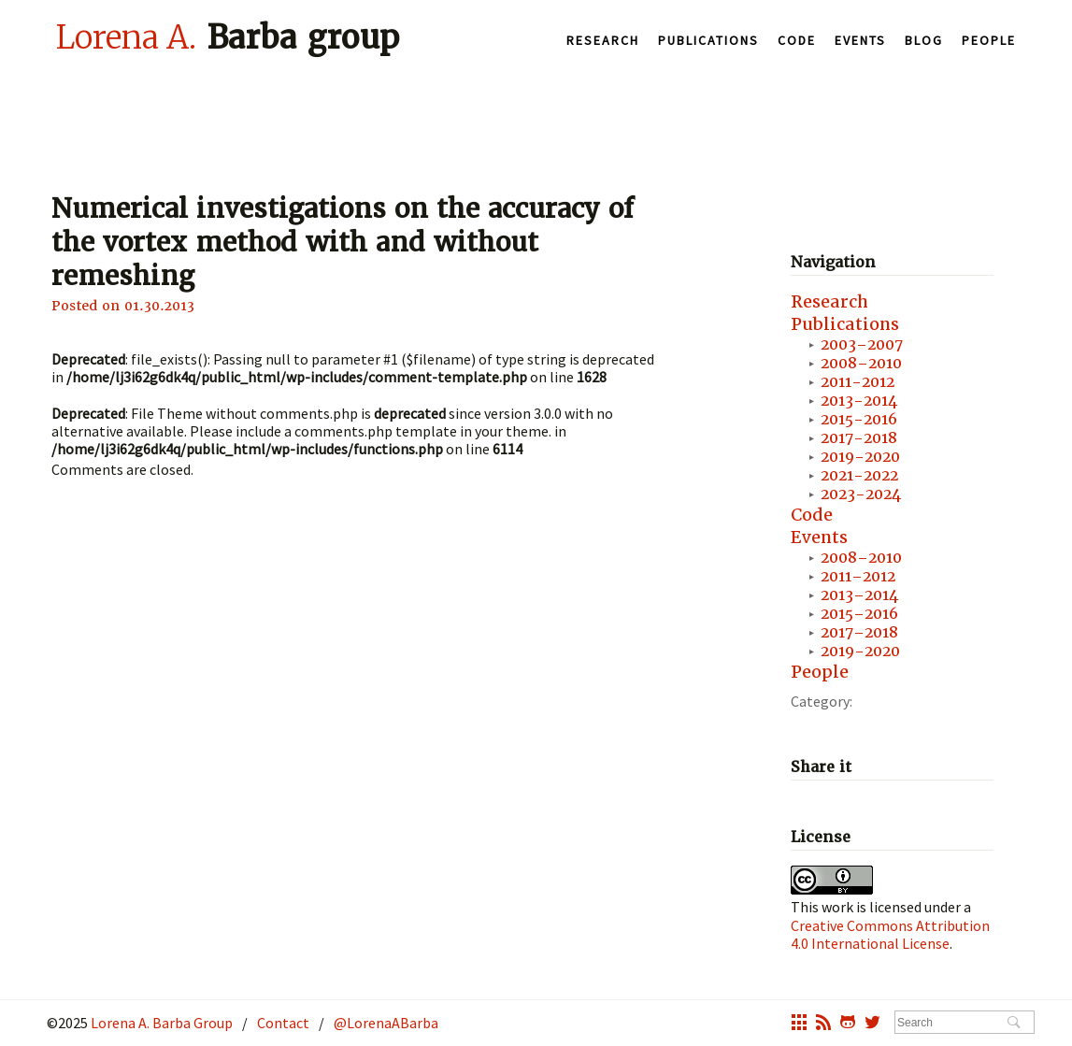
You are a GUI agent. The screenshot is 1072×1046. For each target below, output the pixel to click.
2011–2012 (858, 576)
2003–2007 (862, 344)
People (989, 40)
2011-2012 (857, 382)
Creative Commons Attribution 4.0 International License (890, 934)
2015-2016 (859, 419)
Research (602, 40)
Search (1014, 1023)
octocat (847, 1024)
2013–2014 (859, 595)
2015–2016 (859, 613)
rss (823, 1024)
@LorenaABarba (386, 1022)
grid (799, 1024)
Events (860, 40)
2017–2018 (859, 632)
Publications (708, 40)
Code (797, 40)
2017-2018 (859, 438)
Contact (283, 1022)
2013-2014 (859, 400)
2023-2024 (861, 494)
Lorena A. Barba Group (160, 1022)
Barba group (227, 36)
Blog (924, 40)
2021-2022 (859, 475)
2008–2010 (861, 363)
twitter (872, 1024)
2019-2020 (860, 456)
